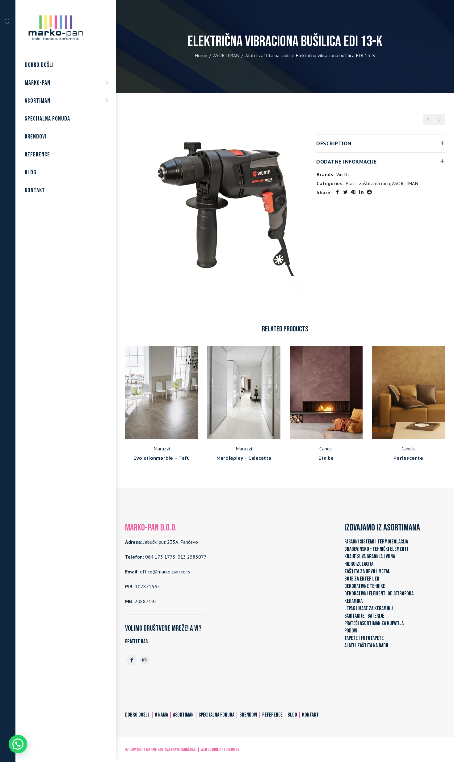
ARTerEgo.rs (229, 749)
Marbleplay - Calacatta (243, 458)
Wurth (342, 174)
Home (201, 55)
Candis (326, 448)
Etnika (326, 458)
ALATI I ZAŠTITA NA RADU (366, 645)
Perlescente (408, 458)
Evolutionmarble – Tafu (161, 458)
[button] (18, 744)
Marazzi (161, 448)
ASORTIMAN (226, 55)
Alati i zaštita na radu (267, 55)
